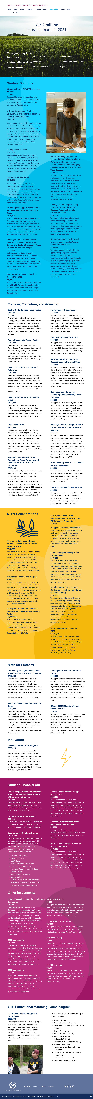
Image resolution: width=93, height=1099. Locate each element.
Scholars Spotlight (41, 9)
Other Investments (66, 56)
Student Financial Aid (41, 67)
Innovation (37, 62)
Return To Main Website (14, 13)
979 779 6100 (30, 1086)
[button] (90, 1095)
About (22, 9)
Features (30, 9)
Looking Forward (65, 9)
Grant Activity (54, 9)
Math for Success (39, 56)
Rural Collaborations (15, 67)
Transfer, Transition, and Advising (19, 62)
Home (9, 9)
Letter (15, 9)
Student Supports (13, 57)
